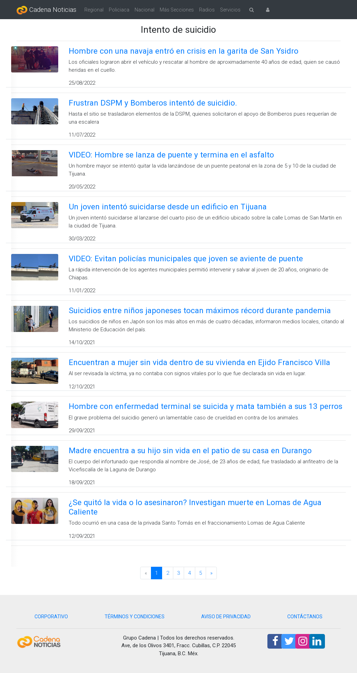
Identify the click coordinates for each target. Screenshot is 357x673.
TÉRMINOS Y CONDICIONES (135, 616)
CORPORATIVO (51, 616)
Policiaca (119, 10)
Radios (207, 10)
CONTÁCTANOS (304, 616)
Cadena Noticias (46, 10)
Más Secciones (177, 10)
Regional (94, 10)
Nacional (144, 10)
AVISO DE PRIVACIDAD (226, 616)
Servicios (230, 10)
